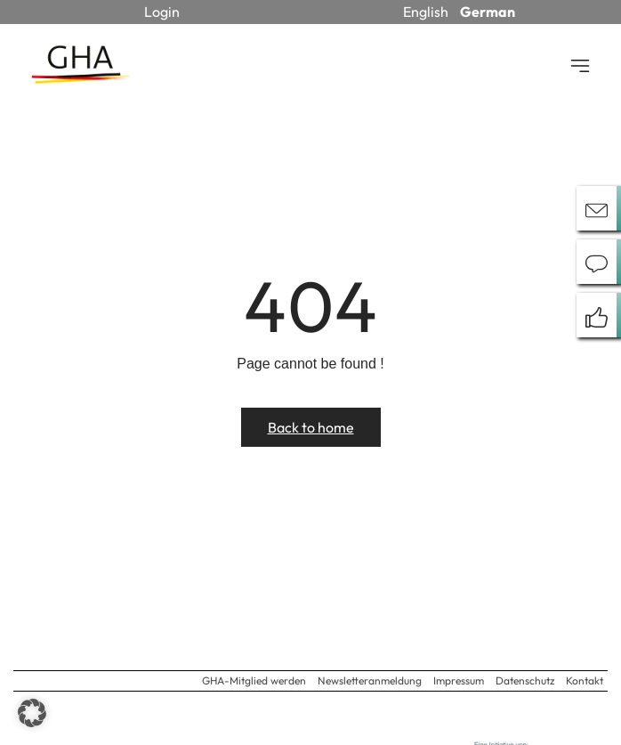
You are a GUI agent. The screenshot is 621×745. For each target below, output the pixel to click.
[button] (32, 713)
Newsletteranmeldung (370, 680)
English (425, 11)
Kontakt (584, 680)
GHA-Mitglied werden (254, 680)
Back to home (311, 427)
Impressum (458, 680)
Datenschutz (525, 680)
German (487, 11)
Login (162, 11)
